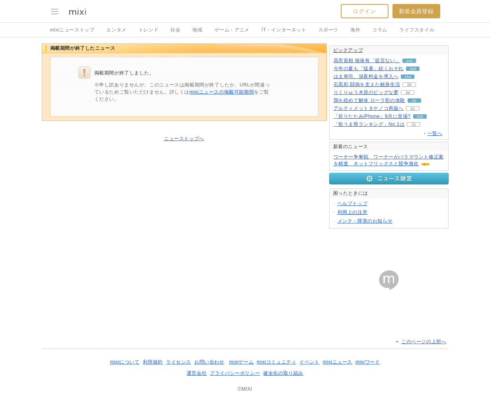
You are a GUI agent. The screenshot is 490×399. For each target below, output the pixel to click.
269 (413, 68)
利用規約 (153, 362)
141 (409, 61)
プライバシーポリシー (235, 373)
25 (409, 84)
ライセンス (178, 362)
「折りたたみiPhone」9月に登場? (372, 116)
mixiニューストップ (72, 30)
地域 (197, 30)
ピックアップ (348, 50)
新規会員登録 (416, 11)
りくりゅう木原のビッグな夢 (366, 92)
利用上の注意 (353, 212)
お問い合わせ (209, 362)
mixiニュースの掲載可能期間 (221, 92)
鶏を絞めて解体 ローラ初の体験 (369, 100)
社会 (175, 30)
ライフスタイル (416, 30)
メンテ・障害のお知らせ (365, 221)
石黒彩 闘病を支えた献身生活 (367, 84)
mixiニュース (337, 362)
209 (419, 116)
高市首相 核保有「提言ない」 (367, 60)
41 (412, 108)
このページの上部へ (423, 341)
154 (407, 76)
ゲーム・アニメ (232, 30)
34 (408, 92)
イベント (309, 362)
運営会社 (197, 373)
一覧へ (435, 133)
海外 (355, 30)
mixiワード (367, 362)
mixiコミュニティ (276, 362)
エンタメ (116, 30)
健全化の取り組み (283, 373)
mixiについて (124, 362)
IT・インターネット (284, 30)
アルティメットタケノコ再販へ (369, 108)
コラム (379, 30)
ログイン (364, 11)
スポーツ (328, 30)
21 (414, 124)
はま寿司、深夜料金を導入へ (366, 76)
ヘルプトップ (353, 203)
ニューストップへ (184, 138)
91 (414, 100)
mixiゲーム (241, 362)
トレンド (148, 30)
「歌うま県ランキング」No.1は (369, 124)
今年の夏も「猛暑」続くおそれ (369, 68)
